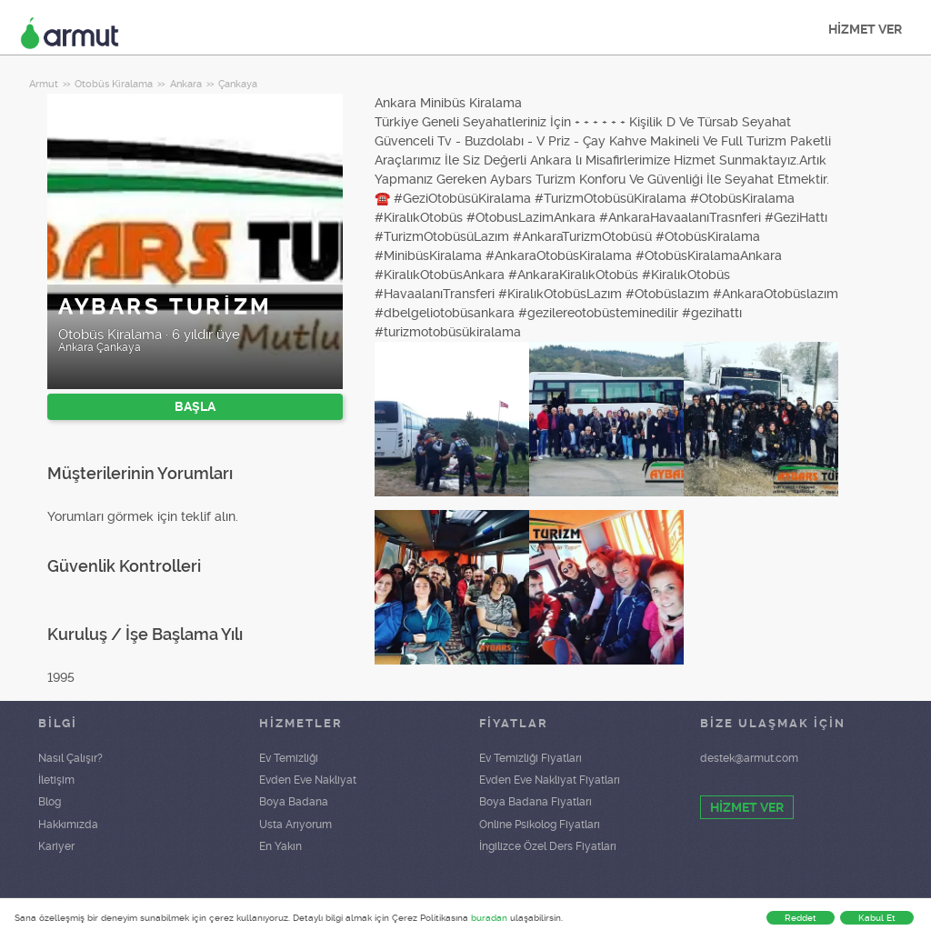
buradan (489, 918)
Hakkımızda (68, 824)
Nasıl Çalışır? (70, 758)
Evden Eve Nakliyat (307, 780)
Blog (49, 801)
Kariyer (56, 846)
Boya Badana (293, 801)
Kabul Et (877, 918)
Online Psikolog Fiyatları (539, 824)
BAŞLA (195, 406)
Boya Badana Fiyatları (535, 801)
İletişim (56, 780)
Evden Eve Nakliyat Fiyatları (549, 780)
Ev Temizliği (288, 758)
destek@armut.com (749, 758)
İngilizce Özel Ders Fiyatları (547, 846)
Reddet (800, 918)
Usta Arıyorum (295, 824)
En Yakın (280, 846)
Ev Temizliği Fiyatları (530, 758)
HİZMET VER (865, 29)
